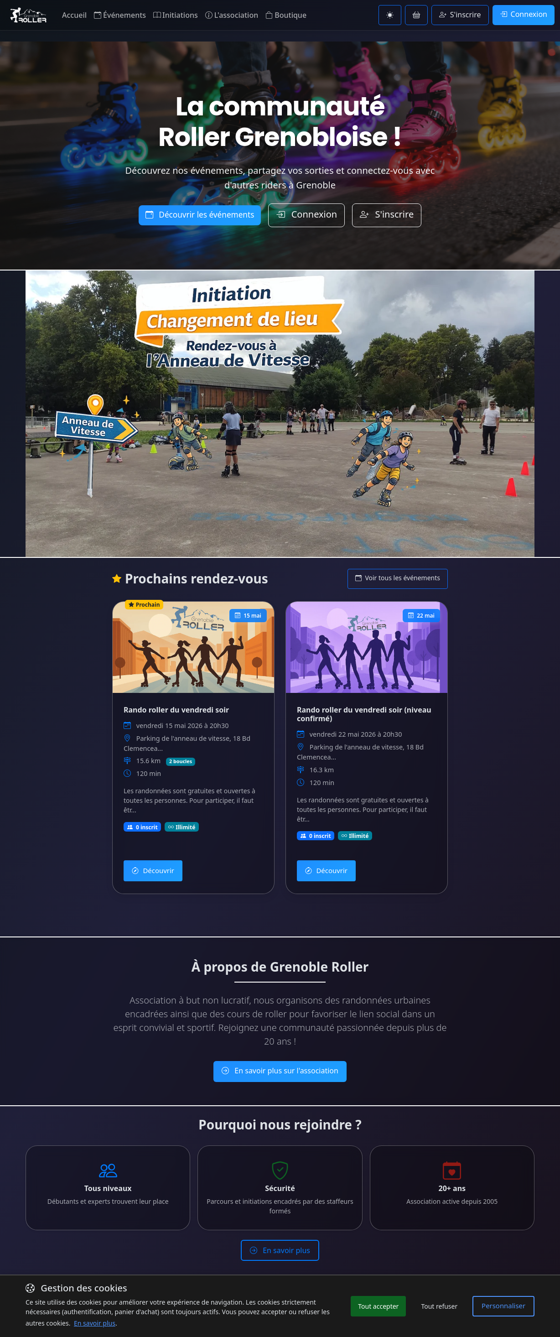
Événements (120, 15)
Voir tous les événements (397, 577)
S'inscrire (460, 15)
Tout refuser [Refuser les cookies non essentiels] (443, 1306)
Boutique (285, 15)
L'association (231, 15)
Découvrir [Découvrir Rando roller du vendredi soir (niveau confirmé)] (324, 863)
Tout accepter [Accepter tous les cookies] (383, 1306)
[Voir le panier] (416, 15)
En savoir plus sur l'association (280, 1061)
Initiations (175, 15)
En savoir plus (280, 1234)
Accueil (74, 15)
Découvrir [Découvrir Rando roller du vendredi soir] (151, 863)
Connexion (523, 14)
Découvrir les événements (200, 214)
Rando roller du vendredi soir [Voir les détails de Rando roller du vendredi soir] (176, 708)
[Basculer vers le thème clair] (390, 15)
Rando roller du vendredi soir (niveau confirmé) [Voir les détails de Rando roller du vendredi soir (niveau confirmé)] (364, 712)
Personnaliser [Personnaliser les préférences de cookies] (505, 1305)
